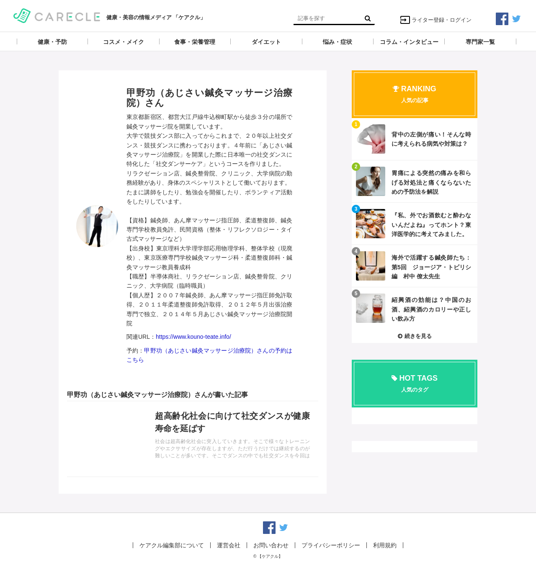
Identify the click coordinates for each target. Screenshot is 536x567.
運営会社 (228, 545)
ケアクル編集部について (171, 545)
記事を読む (192, 439)
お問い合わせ (271, 545)
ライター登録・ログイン (436, 20)
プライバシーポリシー (331, 545)
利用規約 (385, 545)
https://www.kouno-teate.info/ (193, 336)
